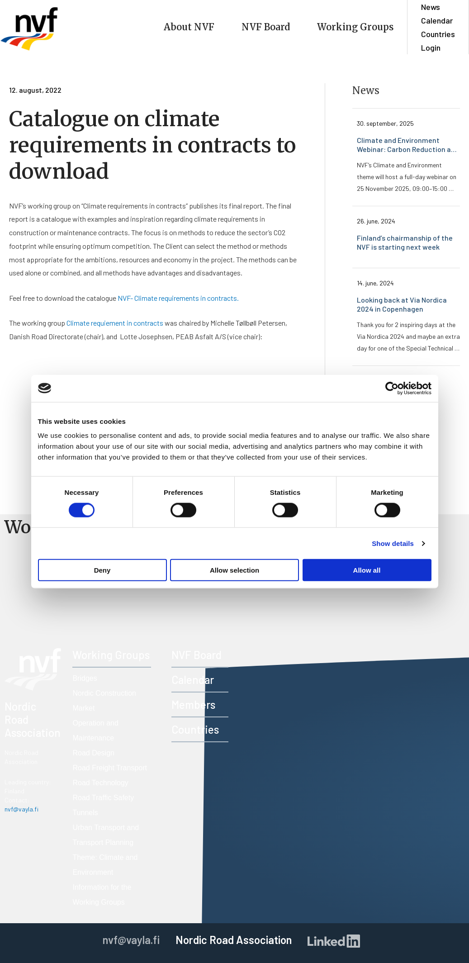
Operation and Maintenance (95, 730)
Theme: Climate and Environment (104, 865)
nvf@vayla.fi (21, 809)
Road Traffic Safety (103, 798)
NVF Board (266, 27)
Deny (102, 570)
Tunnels (85, 812)
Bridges (84, 678)
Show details (393, 543)
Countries (438, 34)
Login (431, 47)
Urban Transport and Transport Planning (105, 835)
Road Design (93, 753)
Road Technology (100, 783)
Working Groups (355, 27)
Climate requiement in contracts (114, 322)
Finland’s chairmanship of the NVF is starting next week (405, 242)
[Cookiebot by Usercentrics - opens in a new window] (391, 388)
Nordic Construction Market (104, 700)
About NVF (189, 27)
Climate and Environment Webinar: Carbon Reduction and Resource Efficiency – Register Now (408, 145)
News (430, 7)
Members (193, 704)
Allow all (367, 570)
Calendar (437, 20)
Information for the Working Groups (101, 894)
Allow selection (234, 570)
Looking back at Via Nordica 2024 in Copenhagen (402, 304)
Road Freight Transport (109, 768)
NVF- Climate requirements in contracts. (178, 298)
